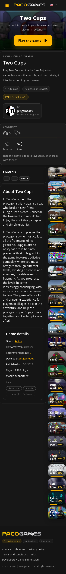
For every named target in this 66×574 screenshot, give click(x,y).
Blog (33, 554)
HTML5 (12, 393)
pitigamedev (26, 358)
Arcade (29, 388)
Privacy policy (37, 549)
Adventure (14, 388)
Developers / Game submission (20, 559)
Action (18, 341)
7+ (31, 352)
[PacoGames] (22, 534)
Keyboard (27, 393)
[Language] (53, 4)
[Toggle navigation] (7, 5)
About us (20, 549)
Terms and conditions (15, 554)
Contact (6, 549)
